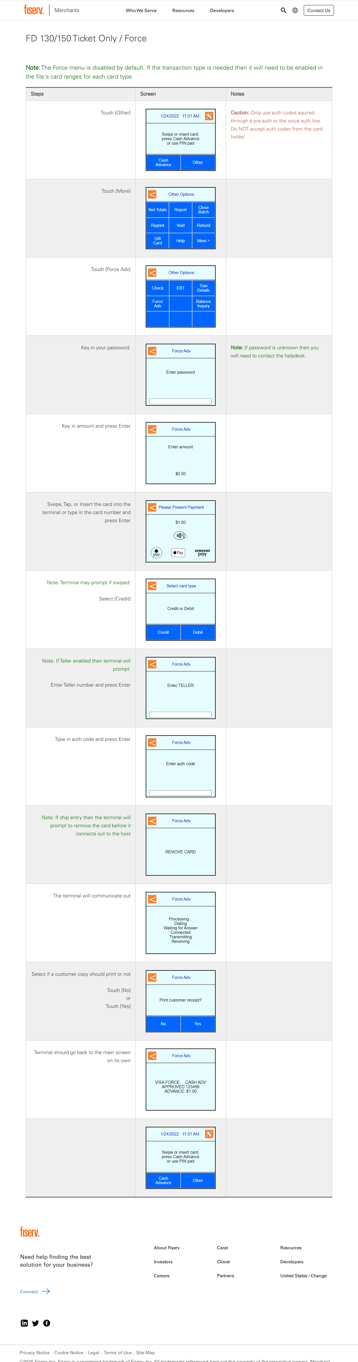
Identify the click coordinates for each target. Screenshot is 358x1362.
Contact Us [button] (318, 10)
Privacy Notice (35, 1352)
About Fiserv (167, 1247)
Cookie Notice (69, 1352)
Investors (163, 1261)
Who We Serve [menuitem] (141, 10)
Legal (93, 1352)
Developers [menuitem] (222, 10)
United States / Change (303, 1275)
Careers (161, 1275)
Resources (291, 1247)
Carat (222, 1247)
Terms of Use (117, 1352)
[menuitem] (295, 10)
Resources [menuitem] (183, 10)
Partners (225, 1275)
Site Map (145, 1352)
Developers (291, 1261)
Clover (223, 1261)
